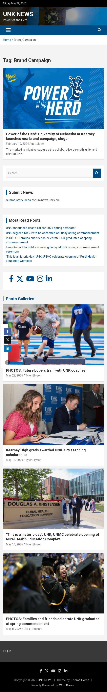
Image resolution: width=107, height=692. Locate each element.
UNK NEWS (18, 14)
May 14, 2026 (14, 544)
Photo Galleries (20, 298)
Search (97, 173)
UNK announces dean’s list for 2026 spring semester (41, 228)
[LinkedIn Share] (7, 348)
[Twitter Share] (7, 340)
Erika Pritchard (33, 628)
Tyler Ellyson (33, 375)
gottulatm (37, 143)
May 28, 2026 (14, 375)
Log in (7, 651)
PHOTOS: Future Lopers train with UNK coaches (45, 370)
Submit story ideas (18, 200)
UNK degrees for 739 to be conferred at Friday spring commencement (52, 233)
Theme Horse (80, 680)
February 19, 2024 (17, 143)
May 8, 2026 (13, 628)
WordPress (66, 685)
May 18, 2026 (14, 459)
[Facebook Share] (7, 331)
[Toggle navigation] (8, 30)
